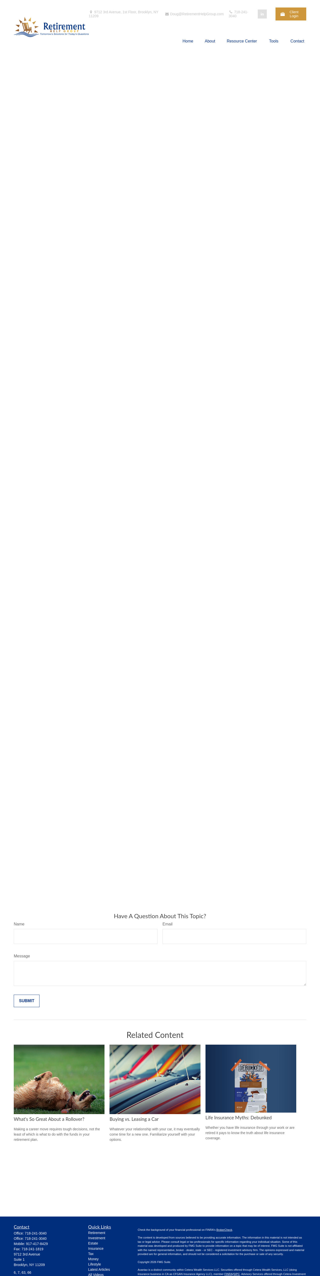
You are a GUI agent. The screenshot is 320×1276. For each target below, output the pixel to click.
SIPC (237, 1274)
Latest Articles (99, 1270)
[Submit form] (27, 1001)
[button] (187, 41)
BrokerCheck (224, 1229)
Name (19, 924)
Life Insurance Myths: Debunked (239, 1117)
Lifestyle (94, 1264)
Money (93, 1259)
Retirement (96, 1233)
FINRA (228, 1274)
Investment (96, 1238)
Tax (91, 1254)
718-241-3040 (238, 14)
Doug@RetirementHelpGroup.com (194, 14)
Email (167, 924)
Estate (93, 1243)
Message (22, 956)
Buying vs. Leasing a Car (134, 1119)
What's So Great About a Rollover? (49, 1119)
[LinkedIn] (262, 13)
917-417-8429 (37, 1244)
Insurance (96, 1249)
